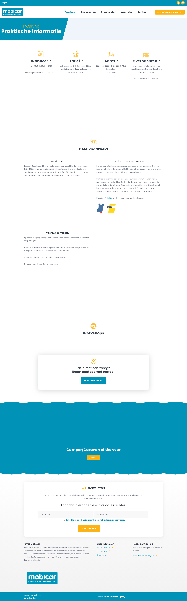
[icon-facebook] (179, 3)
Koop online (80, 69)
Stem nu (93, 458)
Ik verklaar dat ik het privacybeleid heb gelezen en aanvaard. (95, 520)
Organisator (108, 11)
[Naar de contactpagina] (144, 555)
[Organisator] (102, 555)
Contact (142, 11)
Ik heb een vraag (93, 380)
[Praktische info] (104, 547)
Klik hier (109, 198)
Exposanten (88, 11)
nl (6, 2)
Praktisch (70, 11)
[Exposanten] (103, 551)
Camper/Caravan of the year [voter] (170, 12)
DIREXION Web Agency (115, 597)
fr (3, 2)
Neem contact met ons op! (146, 79)
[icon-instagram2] (183, 3)
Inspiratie (127, 11)
